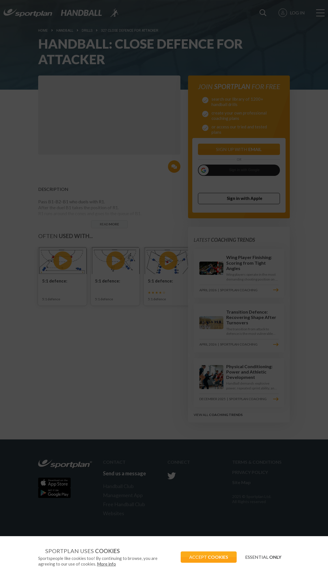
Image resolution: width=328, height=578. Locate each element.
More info (106, 563)
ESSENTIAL (263, 557)
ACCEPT (208, 557)
